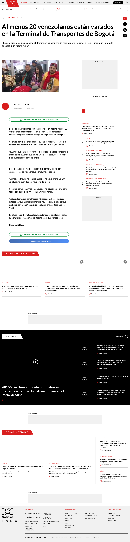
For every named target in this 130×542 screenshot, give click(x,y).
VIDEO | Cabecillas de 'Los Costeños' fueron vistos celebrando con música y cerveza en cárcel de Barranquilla (107, 288)
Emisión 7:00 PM (92, 9)
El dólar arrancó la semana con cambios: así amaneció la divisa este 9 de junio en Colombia (101, 142)
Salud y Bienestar (59, 2)
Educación (85, 123)
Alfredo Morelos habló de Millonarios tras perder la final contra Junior (113, 460)
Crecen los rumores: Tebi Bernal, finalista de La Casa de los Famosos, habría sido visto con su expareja (70, 467)
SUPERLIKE (111, 518)
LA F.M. (67, 520)
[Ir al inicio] (12, 3)
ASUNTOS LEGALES (90, 515)
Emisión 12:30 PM (64, 9)
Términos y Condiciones (92, 538)
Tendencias (81, 2)
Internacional (34, 2)
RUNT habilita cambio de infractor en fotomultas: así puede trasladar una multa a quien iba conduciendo (100, 155)
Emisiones (8, 9)
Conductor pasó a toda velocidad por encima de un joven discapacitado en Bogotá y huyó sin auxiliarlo (101, 169)
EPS (101, 438)
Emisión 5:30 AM (36, 9)
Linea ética (46, 523)
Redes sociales (54, 463)
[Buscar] (127, 3)
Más (122, 336)
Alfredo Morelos (106, 456)
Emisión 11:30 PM (120, 9)
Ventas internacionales (51, 521)
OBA (44, 526)
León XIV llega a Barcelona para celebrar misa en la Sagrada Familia (22, 467)
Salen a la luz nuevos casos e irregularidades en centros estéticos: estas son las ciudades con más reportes (113, 444)
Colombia (24, 2)
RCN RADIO (68, 518)
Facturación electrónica (47, 514)
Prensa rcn (28, 526)
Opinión (89, 2)
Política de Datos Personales (58, 538)
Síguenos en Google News (39, 241)
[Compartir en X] (125, 30)
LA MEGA (68, 528)
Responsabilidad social (32, 513)
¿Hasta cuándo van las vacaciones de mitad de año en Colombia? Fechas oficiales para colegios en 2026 (99, 128)
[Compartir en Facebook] (125, 24)
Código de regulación (32, 521)
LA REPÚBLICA (89, 513)
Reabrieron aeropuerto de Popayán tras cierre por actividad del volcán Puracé (21, 287)
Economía (71, 2)
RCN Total (68, 515)
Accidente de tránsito (94, 165)
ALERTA (67, 523)
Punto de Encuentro (102, 2)
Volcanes (5, 283)
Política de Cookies (75, 538)
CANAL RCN (118, 2)
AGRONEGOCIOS (90, 518)
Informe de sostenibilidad (47, 518)
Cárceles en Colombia (96, 283)
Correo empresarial (31, 523)
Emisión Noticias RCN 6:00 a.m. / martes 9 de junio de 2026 (112, 377)
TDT (76, 513)
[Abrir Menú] (3, 2)
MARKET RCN (112, 520)
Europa (4, 463)
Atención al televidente (33, 517)
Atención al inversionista (29, 529)
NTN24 (67, 513)
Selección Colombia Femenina (96, 179)
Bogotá (48, 283)
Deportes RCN (46, 2)
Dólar (88, 138)
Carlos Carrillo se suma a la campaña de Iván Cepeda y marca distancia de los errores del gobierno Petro (111, 362)
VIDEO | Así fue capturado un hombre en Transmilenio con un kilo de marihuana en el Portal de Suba (62, 288)
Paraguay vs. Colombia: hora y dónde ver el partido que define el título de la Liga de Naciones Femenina (99, 183)
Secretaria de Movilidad (94, 150)
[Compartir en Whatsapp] (125, 35)
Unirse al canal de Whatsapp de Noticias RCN (39, 119)
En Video (12, 336)
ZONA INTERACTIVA (114, 515)
